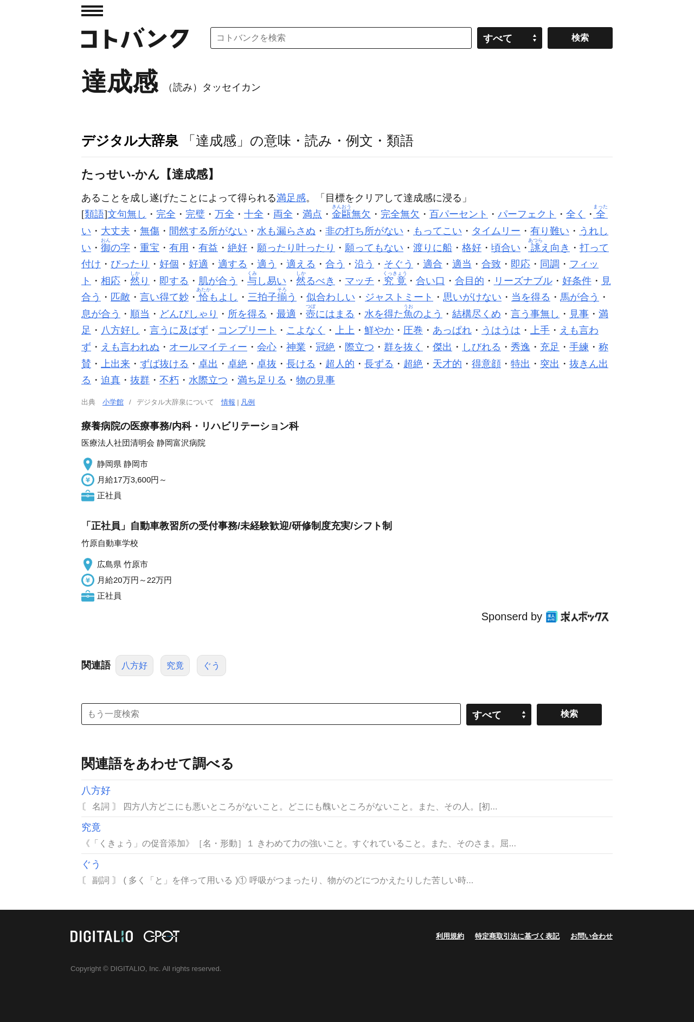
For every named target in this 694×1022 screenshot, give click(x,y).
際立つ (359, 347)
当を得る (530, 297)
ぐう (211, 665)
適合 (432, 264)
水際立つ (208, 380)
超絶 (413, 363)
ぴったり (130, 264)
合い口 (430, 280)
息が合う (100, 313)
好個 (169, 264)
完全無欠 (400, 214)
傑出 (442, 347)
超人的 (340, 363)
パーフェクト (527, 214)
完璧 (195, 214)
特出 (520, 363)
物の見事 (315, 380)
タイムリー (496, 231)
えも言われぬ (130, 347)
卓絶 (237, 363)
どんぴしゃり (188, 313)
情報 (228, 402)
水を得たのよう (403, 313)
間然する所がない (208, 231)
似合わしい (330, 297)
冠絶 (325, 347)
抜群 (140, 380)
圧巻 (413, 330)
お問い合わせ (591, 936)
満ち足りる (261, 380)
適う (267, 264)
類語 (94, 214)
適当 (462, 264)
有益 (208, 247)
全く (576, 214)
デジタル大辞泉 (129, 140)
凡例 (248, 402)
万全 (224, 214)
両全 (283, 214)
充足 (550, 347)
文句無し (126, 214)
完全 (166, 214)
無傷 (149, 231)
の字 (115, 247)
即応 (520, 264)
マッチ (359, 280)
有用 (179, 247)
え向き (550, 247)
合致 (491, 264)
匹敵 (120, 297)
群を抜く (403, 347)
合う (335, 264)
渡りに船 (432, 247)
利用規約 (450, 936)
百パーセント (458, 214)
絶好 (237, 247)
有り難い (549, 231)
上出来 (115, 363)
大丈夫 (115, 231)
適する (232, 264)
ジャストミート (399, 297)
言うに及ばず (179, 330)
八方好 (134, 665)
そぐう (398, 264)
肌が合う (217, 280)
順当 (140, 313)
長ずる (379, 363)
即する (174, 280)
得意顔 (486, 363)
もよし (218, 297)
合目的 (469, 280)
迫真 (110, 380)
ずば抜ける (164, 363)
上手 (540, 330)
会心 (267, 347)
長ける (301, 363)
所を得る (247, 313)
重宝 (149, 247)
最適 (286, 313)
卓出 (208, 363)
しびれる (481, 347)
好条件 (577, 280)
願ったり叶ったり (296, 247)
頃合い (505, 247)
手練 (579, 347)
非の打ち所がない (364, 231)
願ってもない (374, 247)
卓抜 (267, 363)
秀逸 (520, 347)
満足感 (291, 197)
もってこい (437, 231)
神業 (296, 347)
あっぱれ (452, 330)
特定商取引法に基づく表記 (517, 936)
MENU (92, 11)
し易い (266, 280)
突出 (550, 363)
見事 (579, 313)
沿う (364, 264)
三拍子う (272, 297)
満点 (312, 214)
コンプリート (247, 330)
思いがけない (472, 297)
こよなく (305, 330)
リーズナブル (523, 280)
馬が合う (579, 297)
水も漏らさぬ (286, 231)
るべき (315, 280)
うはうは (500, 330)
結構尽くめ (476, 313)
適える (301, 264)
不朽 (169, 380)
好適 (198, 264)
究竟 (175, 665)
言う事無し (535, 313)
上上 (345, 330)
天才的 (447, 363)
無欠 (351, 214)
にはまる (330, 313)
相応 (110, 280)
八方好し (120, 330)
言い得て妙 (164, 297)
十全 (254, 214)
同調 (550, 264)
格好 (471, 247)
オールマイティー (208, 347)
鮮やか (379, 330)
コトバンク (135, 38)
